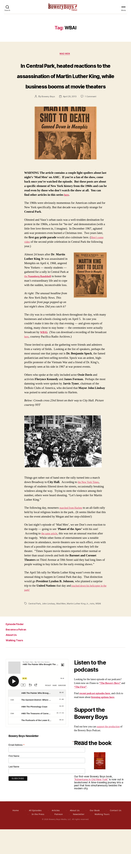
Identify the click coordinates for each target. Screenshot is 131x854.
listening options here (102, 722)
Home (16, 835)
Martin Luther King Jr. (79, 628)
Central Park (34, 628)
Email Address (16, 769)
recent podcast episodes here (94, 718)
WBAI (44, 357)
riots (93, 628)
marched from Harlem (72, 533)
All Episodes (35, 835)
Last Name (14, 791)
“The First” (80, 711)
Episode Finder (17, 648)
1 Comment (91, 121)
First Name (14, 780)
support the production (108, 751)
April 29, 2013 (69, 121)
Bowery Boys (47, 121)
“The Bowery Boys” (110, 708)
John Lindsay (49, 628)
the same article (50, 558)
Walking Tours (17, 665)
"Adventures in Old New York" (91, 804)
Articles (56, 835)
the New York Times (90, 507)
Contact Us (115, 835)
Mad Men (65, 57)
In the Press (38, 839)
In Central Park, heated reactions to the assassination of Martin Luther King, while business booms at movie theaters (65, 89)
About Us (13, 659)
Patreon (58, 839)
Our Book (95, 835)
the (40, 301)
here (67, 219)
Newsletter (78, 839)
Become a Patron (19, 654)
